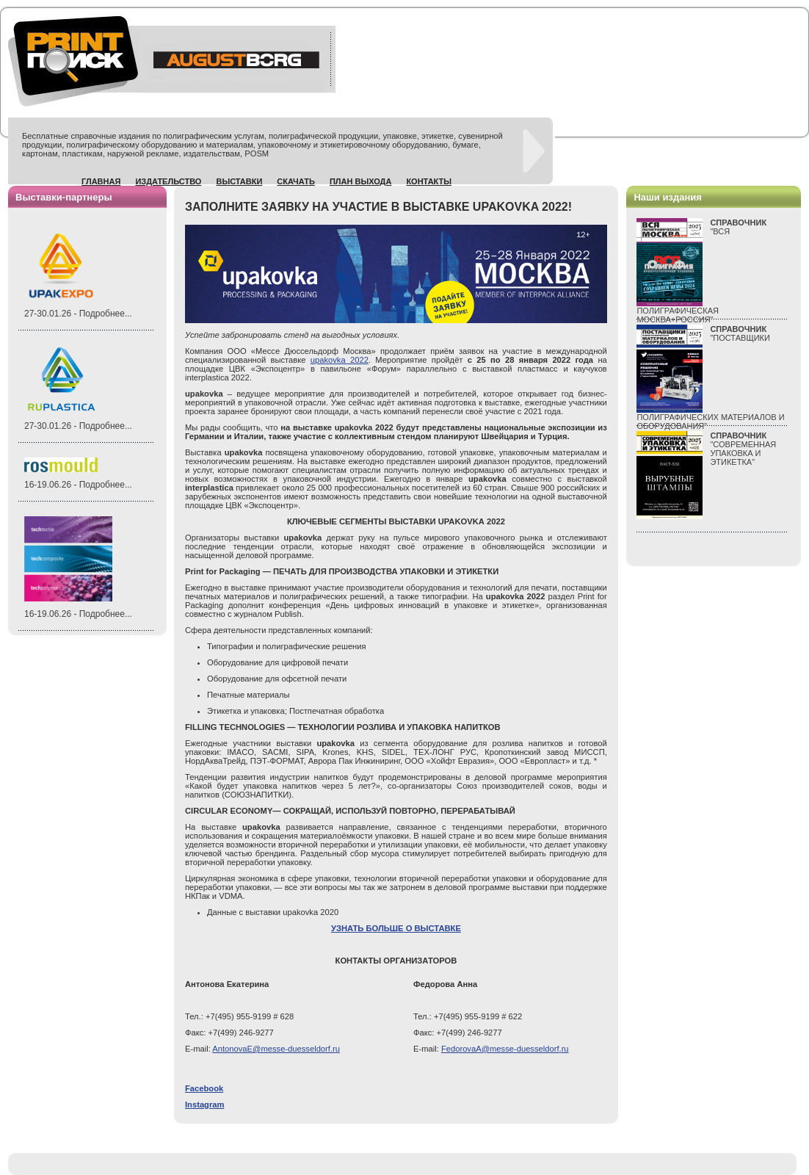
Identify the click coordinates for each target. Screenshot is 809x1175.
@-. (505, 1048)
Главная (100, 181)
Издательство (168, 181)
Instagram (204, 1104)
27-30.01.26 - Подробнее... (78, 313)
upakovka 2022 (340, 359)
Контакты (428, 181)
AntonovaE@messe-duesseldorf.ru (276, 1048)
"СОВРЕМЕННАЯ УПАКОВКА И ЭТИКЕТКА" (743, 448)
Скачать (296, 181)
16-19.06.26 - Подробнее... (78, 485)
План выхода (361, 181)
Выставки (239, 181)
